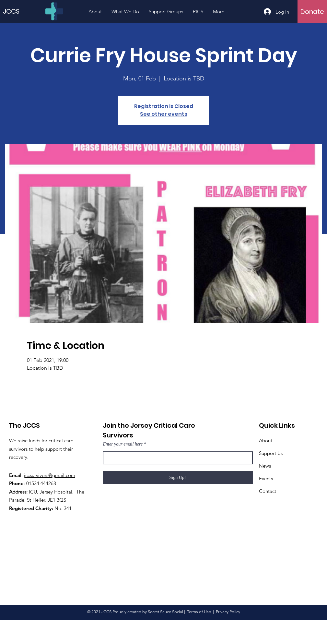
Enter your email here (123, 444)
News (265, 466)
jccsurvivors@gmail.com (49, 475)
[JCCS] (14, 11)
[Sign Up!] (178, 477)
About (265, 440)
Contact (267, 491)
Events (266, 478)
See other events (163, 114)
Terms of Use (199, 611)
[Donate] (312, 11)
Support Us (271, 453)
